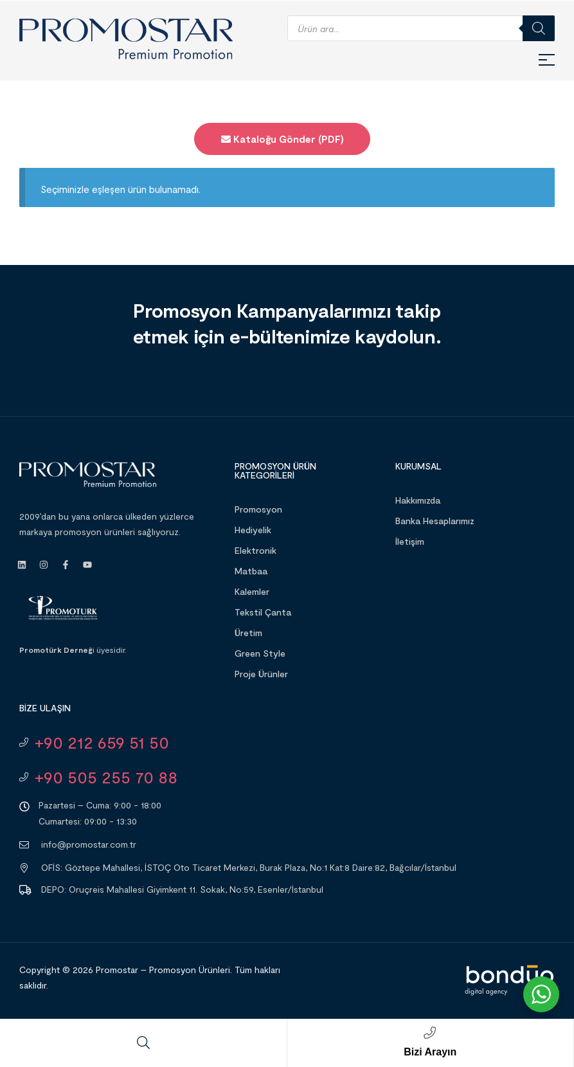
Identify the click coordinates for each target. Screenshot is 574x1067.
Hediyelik (253, 529)
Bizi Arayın (430, 1051)
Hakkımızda (417, 500)
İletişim (409, 541)
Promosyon (258, 509)
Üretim (248, 632)
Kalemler (252, 591)
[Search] (539, 28)
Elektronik (255, 550)
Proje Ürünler (261, 673)
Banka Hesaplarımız (434, 520)
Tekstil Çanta (263, 611)
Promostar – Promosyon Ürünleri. (164, 969)
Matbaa (251, 570)
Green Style (260, 653)
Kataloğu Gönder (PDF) (282, 139)
